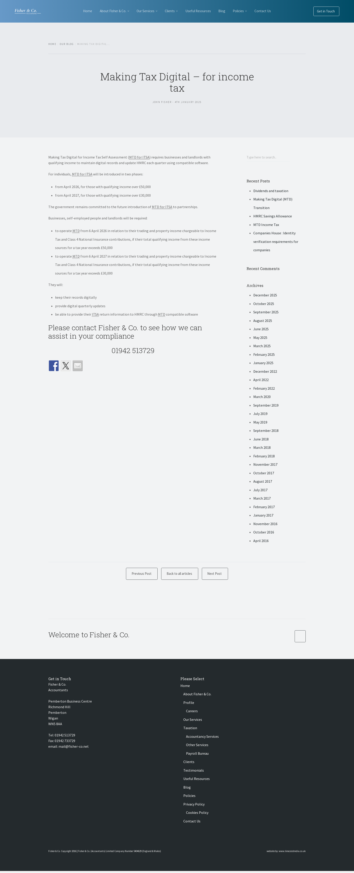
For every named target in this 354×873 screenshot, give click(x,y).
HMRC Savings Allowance (272, 216)
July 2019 (260, 414)
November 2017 (265, 465)
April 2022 (261, 380)
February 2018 (264, 456)
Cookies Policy (197, 814)
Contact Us (84, 32)
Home (75, 11)
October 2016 (263, 533)
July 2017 (260, 490)
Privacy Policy (194, 806)
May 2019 (260, 422)
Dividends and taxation (270, 191)
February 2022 (264, 388)
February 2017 (264, 507)
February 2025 (264, 355)
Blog (233, 11)
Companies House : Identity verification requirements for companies (275, 242)
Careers (192, 713)
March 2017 (262, 499)
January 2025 (263, 363)
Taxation (190, 730)
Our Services (142, 11)
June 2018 (261, 439)
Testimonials (193, 772)
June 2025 (261, 329)
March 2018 (262, 448)
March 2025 (262, 346)
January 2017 (263, 516)
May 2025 (260, 338)
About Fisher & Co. (105, 11)
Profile (188, 704)
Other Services (197, 747)
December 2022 (265, 372)
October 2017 (263, 473)
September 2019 (266, 405)
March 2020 (262, 397)
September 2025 (266, 312)
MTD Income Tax (266, 225)
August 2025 (262, 321)
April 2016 (261, 541)
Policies (254, 11)
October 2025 (263, 304)
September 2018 (266, 431)
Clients (171, 11)
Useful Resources (204, 11)
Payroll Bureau (197, 755)
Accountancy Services (202, 738)
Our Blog (67, 44)
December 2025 (265, 295)
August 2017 (262, 482)
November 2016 (265, 524)
